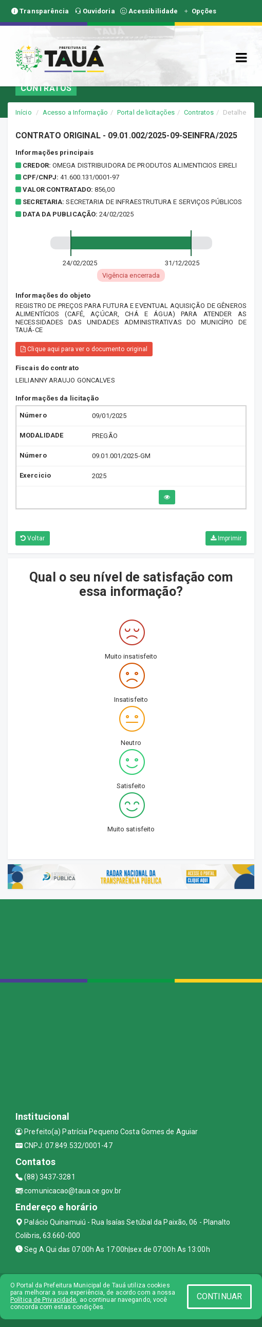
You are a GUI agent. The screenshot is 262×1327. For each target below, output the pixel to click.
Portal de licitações (146, 112)
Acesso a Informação (75, 112)
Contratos (199, 112)
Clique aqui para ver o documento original (84, 349)
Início (23, 112)
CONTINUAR (219, 1296)
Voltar (33, 538)
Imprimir (226, 538)
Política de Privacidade (43, 1299)
